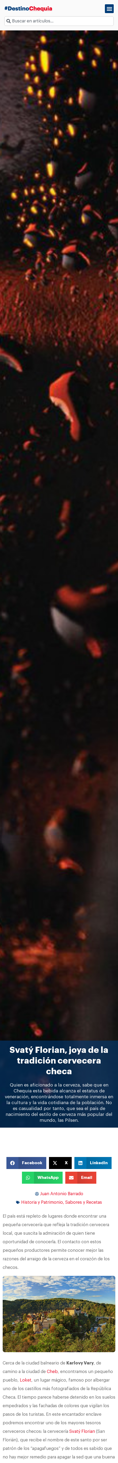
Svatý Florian (82, 1431)
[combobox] (59, 21)
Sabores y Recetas (83, 1202)
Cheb (52, 1372)
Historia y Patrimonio (42, 1202)
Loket (25, 1380)
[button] (109, 8)
